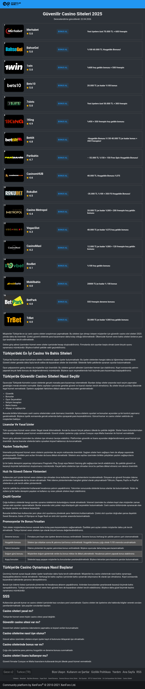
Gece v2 (8, 672)
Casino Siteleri (127, 678)
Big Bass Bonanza (32, 678)
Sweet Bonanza (53, 678)
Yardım (116, 672)
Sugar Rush (43, 678)
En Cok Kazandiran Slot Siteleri (112, 678)
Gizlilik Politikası (101, 672)
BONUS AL (62, 31)
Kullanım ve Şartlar (78, 672)
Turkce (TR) (24, 672)
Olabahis (16, 678)
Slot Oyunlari (83, 678)
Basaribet (23, 678)
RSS (139, 672)
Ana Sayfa (129, 672)
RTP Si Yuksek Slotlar (94, 678)
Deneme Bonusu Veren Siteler (68, 678)
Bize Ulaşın (58, 672)
